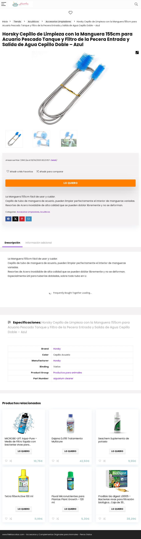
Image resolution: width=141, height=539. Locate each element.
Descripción (12, 242)
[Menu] (3, 4)
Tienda (17, 21)
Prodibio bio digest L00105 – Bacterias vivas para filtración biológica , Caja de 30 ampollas (116, 500)
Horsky (57, 348)
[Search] (136, 4)
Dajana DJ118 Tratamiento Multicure (67, 440)
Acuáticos (33, 21)
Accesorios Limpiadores (58, 21)
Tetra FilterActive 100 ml (19, 496)
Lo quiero (71, 183)
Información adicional (38, 242)
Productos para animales (67, 372)
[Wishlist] (70, 13)
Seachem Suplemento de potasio (113, 440)
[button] (137, 52)
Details (53, 160)
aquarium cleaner (63, 378)
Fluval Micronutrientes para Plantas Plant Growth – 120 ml (68, 499)
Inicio (5, 21)
